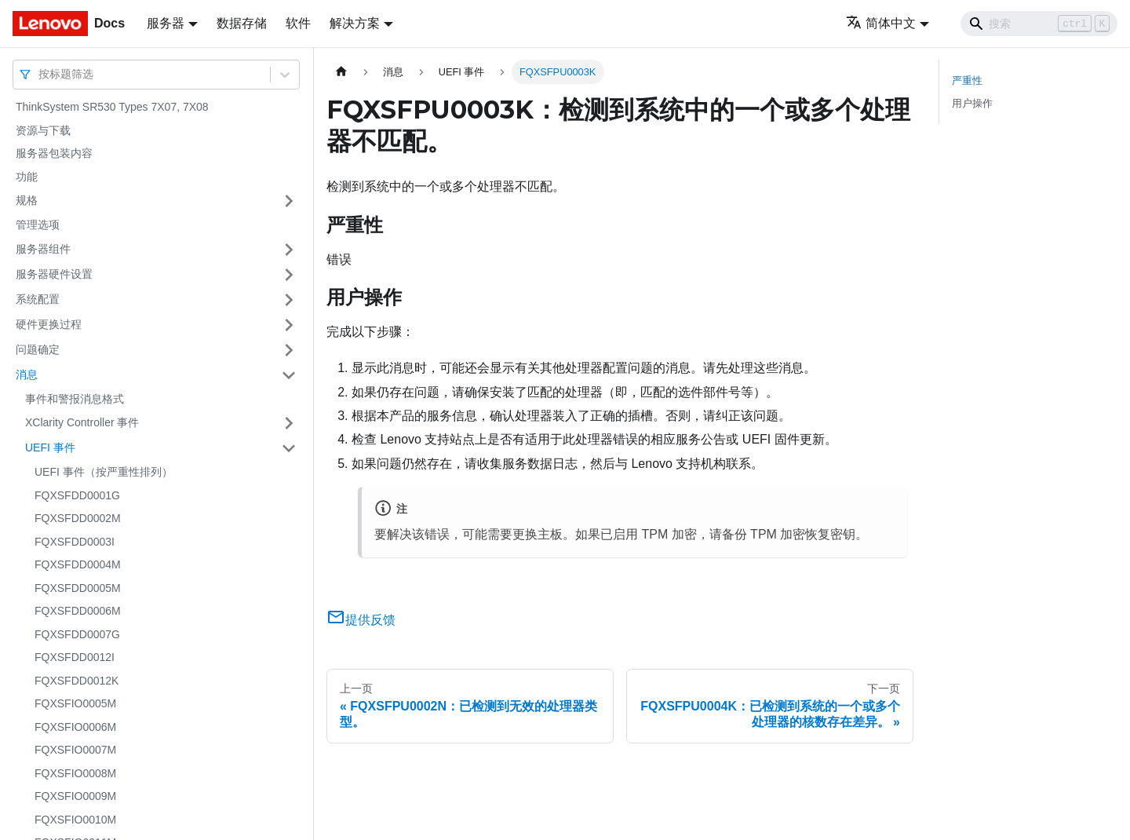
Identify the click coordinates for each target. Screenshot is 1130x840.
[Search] (1038, 23)
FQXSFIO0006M (75, 727)
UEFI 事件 (50, 447)
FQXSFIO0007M (75, 749)
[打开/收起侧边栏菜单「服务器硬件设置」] (289, 274)
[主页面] (341, 72)
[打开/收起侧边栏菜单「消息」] (289, 375)
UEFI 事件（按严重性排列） (104, 472)
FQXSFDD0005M (78, 588)
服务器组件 (43, 249)
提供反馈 (361, 619)
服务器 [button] (165, 23)
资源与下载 (43, 130)
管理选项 (38, 224)
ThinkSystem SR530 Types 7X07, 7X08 (112, 106)
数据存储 (242, 23)
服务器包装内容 (54, 153)
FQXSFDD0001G (77, 495)
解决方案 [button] (355, 23)
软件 (298, 23)
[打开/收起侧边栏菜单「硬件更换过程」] (289, 325)
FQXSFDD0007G (77, 634)
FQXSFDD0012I (75, 657)
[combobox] (40, 74)
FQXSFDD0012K (76, 680)
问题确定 (38, 349)
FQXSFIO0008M (75, 773)
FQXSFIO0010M (75, 819)
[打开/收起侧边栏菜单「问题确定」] (289, 350)
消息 (27, 374)
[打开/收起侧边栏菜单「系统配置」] (289, 299)
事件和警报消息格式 (74, 399)
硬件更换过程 (49, 324)
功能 (27, 176)
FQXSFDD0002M (78, 518)
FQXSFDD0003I (75, 541)
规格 (27, 200)
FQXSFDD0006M (78, 610)
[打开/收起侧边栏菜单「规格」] (289, 201)
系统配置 (38, 299)
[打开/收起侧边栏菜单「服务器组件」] (289, 249)
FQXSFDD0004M (78, 564)
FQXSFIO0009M (75, 796)
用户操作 (972, 103)
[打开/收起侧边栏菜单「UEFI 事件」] (289, 448)
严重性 (967, 80)
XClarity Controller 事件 (82, 422)
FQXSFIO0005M (75, 703)
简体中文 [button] (881, 23)
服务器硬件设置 (54, 274)
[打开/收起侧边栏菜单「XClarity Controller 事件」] (289, 423)
